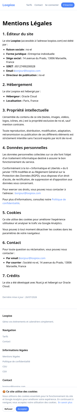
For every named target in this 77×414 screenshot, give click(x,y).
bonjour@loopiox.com (27, 70)
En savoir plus (65, 402)
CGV (5, 371)
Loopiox (9, 5)
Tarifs (29, 4)
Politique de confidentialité (16, 361)
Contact (39, 4)
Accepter (22, 408)
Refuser (9, 408)
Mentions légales (11, 356)
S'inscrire (68, 4)
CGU (5, 366)
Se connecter (52, 4)
